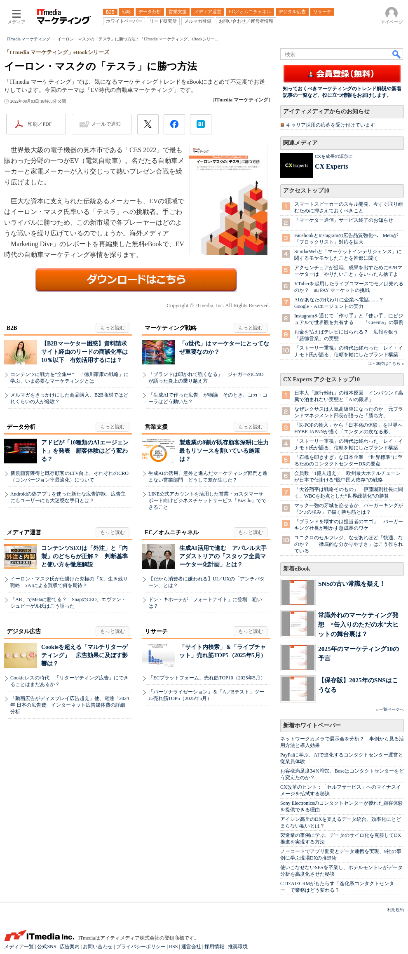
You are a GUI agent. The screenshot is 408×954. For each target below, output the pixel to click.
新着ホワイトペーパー (312, 725)
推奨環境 (238, 946)
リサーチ (156, 631)
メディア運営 (24, 532)
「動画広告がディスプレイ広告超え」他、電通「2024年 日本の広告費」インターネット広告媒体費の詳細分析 (69, 705)
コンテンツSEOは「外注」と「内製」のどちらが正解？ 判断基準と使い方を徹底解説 (84, 556)
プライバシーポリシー (141, 946)
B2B (12, 328)
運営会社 (191, 946)
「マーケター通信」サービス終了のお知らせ (343, 220)
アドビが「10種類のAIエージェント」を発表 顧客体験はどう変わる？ (85, 450)
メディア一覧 (19, 946)
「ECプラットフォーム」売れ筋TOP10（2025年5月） (206, 678)
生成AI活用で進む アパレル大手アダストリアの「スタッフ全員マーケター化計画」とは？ (223, 556)
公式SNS (46, 946)
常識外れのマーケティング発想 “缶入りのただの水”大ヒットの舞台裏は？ (358, 624)
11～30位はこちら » (386, 363)
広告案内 (70, 946)
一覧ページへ (391, 709)
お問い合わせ (98, 946)
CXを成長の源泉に (334, 156)
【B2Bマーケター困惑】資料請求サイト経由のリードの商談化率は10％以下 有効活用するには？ (84, 352)
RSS (173, 946)
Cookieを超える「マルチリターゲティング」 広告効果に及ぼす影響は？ (84, 655)
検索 (397, 54)
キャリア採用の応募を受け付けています (330, 125)
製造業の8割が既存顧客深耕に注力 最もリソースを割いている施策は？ (226, 450)
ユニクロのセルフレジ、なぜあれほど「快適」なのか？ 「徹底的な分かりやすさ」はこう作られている (348, 544)
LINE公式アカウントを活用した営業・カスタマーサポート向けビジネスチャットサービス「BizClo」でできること (207, 500)
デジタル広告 (24, 631)
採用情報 (214, 946)
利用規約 (395, 909)
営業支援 (156, 427)
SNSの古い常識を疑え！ (351, 583)
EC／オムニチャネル (172, 532)
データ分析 (21, 427)
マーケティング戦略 (171, 328)
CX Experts (331, 166)
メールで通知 (106, 124)
